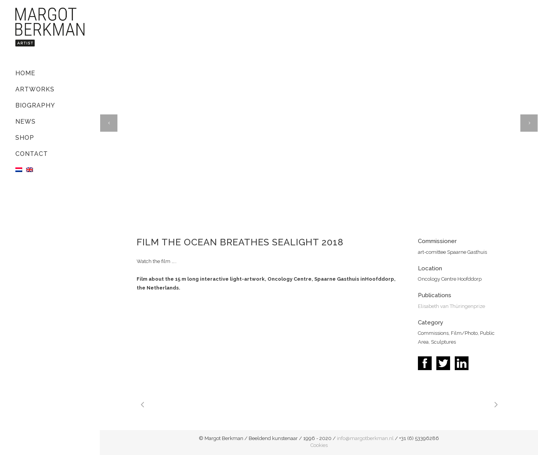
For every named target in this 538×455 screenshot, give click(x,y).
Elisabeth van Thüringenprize (451, 306)
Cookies (319, 445)
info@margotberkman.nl (365, 438)
